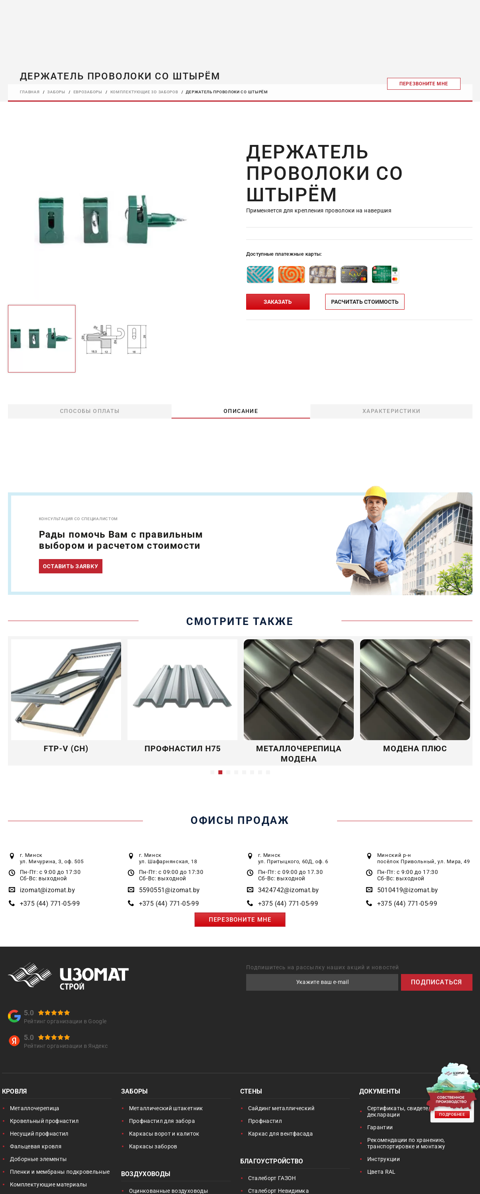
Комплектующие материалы (48, 1184)
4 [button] (236, 772)
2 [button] (220, 772)
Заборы (134, 1092)
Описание (241, 411)
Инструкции (383, 1159)
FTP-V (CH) (66, 748)
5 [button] (244, 772)
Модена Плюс (415, 748)
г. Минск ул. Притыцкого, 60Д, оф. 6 (293, 858)
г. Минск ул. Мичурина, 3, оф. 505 (52, 858)
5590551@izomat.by (169, 890)
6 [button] (252, 772)
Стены (251, 1092)
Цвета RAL (381, 1172)
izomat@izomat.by (47, 890)
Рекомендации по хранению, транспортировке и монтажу (406, 1143)
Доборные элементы (38, 1159)
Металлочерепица (35, 1108)
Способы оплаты (90, 411)
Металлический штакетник (166, 1108)
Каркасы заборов (153, 1146)
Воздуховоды (146, 1175)
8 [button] (268, 772)
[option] (113, 220)
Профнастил (265, 1121)
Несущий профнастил (39, 1133)
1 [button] (212, 772)
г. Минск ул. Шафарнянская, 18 (168, 858)
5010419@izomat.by (407, 890)
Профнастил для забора (162, 1121)
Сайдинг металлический (281, 1108)
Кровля (14, 1092)
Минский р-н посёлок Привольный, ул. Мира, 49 (423, 858)
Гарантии (380, 1127)
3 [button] (228, 772)
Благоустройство (271, 1162)
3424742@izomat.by (288, 890)
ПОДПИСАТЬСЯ (436, 982)
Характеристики (391, 411)
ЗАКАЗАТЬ (278, 302)
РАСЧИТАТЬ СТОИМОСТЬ (365, 302)
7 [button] (260, 772)
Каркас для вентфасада (280, 1133)
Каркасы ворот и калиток (164, 1133)
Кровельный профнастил (44, 1121)
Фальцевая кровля (36, 1146)
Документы (380, 1092)
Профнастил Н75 (182, 748)
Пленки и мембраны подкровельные (60, 1172)
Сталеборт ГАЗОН (272, 1178)
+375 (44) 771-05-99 (50, 903)
